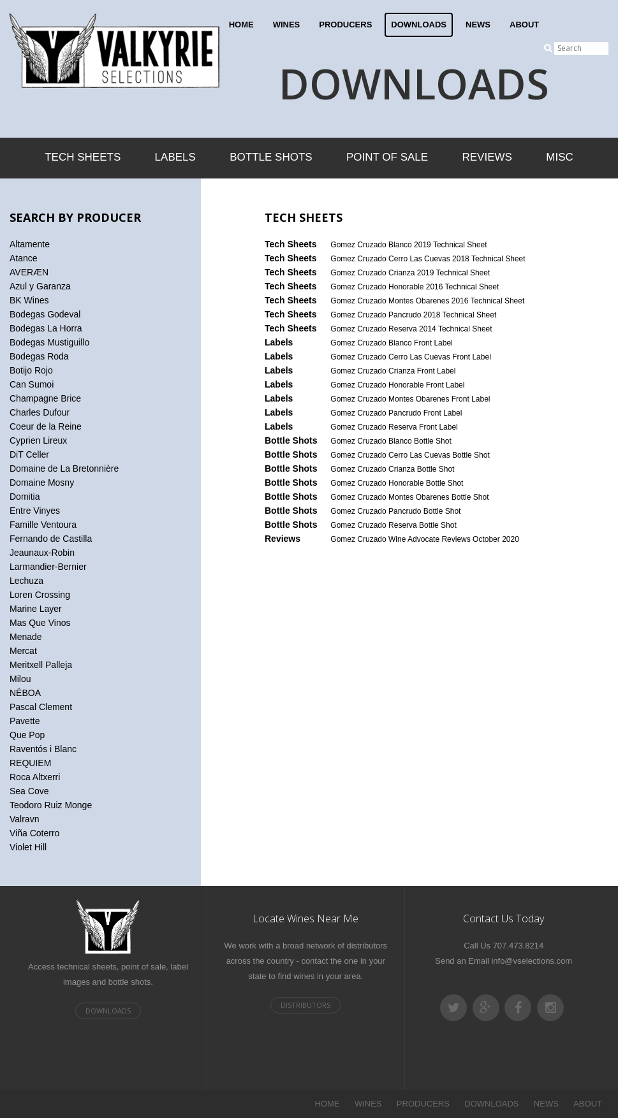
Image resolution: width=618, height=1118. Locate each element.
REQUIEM (30, 763)
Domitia (25, 496)
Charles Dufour (40, 412)
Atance (24, 258)
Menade (26, 637)
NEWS (478, 24)
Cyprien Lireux (38, 440)
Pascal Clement (41, 707)
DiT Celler (29, 454)
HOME (241, 24)
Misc (559, 157)
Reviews (487, 157)
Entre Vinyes (35, 510)
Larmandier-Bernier (48, 567)
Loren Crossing (40, 595)
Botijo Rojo (31, 370)
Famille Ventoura (43, 524)
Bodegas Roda (39, 356)
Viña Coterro (34, 833)
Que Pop (27, 735)
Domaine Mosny (42, 482)
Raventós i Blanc (43, 749)
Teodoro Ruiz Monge (51, 805)
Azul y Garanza (40, 286)
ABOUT (524, 24)
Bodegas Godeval (45, 314)
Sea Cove (29, 791)
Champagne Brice (45, 398)
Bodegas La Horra (46, 328)
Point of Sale (387, 157)
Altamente (30, 244)
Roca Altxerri (35, 777)
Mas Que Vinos (40, 623)
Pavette (25, 721)
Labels (175, 157)
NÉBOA (25, 693)
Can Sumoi (32, 384)
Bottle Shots (271, 157)
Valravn (24, 819)
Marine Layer (36, 609)
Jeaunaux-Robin (42, 553)
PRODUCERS (345, 24)
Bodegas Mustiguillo (49, 342)
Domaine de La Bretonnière (64, 468)
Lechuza (26, 581)
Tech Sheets (83, 157)
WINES (286, 24)
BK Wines (29, 300)
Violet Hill (28, 847)
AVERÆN (29, 272)
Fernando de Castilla (51, 539)
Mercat (23, 651)
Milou (20, 679)
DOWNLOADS (418, 24)
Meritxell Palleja (41, 665)
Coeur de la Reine (46, 426)
